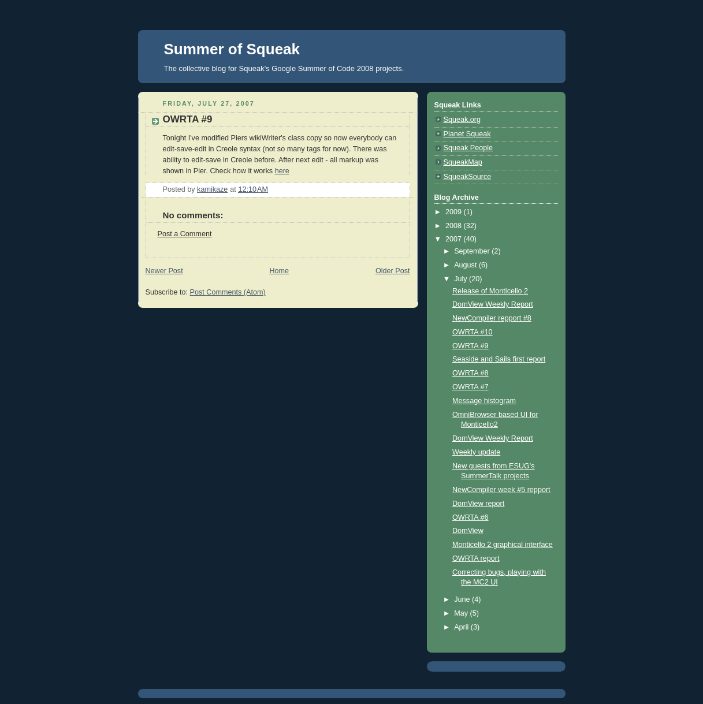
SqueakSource (468, 177)
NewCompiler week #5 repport (501, 490)
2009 (454, 212)
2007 (454, 239)
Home (279, 271)
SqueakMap (463, 162)
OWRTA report (476, 558)
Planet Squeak (467, 134)
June (463, 599)
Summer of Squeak (232, 49)
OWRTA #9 (470, 346)
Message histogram (484, 401)
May (462, 613)
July (461, 279)
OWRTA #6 (470, 517)
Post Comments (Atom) (228, 292)
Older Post (392, 271)
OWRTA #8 (470, 373)
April (462, 627)
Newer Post (164, 271)
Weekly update (476, 452)
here (282, 171)
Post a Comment (185, 234)
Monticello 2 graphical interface (502, 545)
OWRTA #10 (472, 332)
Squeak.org (462, 120)
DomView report (478, 504)
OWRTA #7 (470, 387)
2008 (454, 226)
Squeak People (468, 148)
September (473, 251)
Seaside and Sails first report (498, 359)
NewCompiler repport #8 (491, 318)
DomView (467, 531)
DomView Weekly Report (492, 304)
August (466, 265)
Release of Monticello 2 (490, 291)
